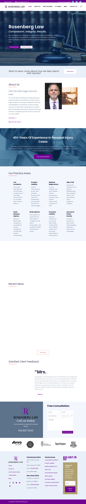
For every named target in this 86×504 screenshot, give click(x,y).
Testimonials (12, 475)
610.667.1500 (34, 468)
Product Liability (34, 183)
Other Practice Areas (51, 485)
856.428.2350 (35, 484)
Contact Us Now (27, 47)
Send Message (67, 432)
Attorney (58, 6)
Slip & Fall (70, 182)
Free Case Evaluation (43, 157)
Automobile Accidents (51, 460)
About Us (37, 6)
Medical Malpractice (53, 183)
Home (30, 6)
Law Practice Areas (14, 472)
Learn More (70, 71)
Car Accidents (17, 183)
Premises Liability (52, 213)
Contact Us (73, 6)
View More (43, 352)
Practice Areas (47, 6)
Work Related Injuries (16, 214)
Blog (10, 478)
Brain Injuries (35, 212)
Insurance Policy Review (70, 214)
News (65, 6)
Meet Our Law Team (14, 122)
